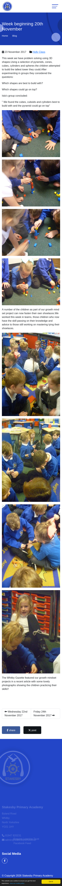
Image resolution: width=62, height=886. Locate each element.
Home (5, 36)
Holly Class (39, 52)
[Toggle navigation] (55, 6)
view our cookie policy (17, 883)
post (33, 730)
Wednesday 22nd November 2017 (16, 713)
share (11, 730)
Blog (14, 36)
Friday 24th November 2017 (44, 713)
